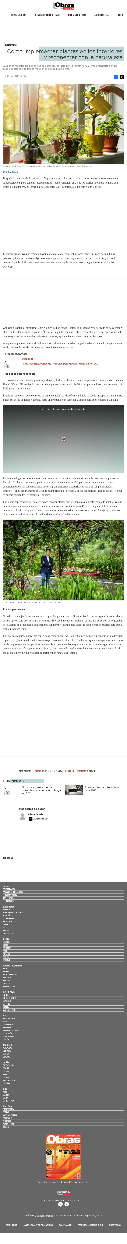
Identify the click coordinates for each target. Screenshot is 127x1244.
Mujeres (6, 932)
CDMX (5, 953)
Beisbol (6, 973)
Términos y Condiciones (90, 1227)
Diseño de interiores (76, 771)
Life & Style (9, 994)
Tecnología (7, 923)
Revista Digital (9, 988)
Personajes (7, 1120)
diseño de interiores (45, 771)
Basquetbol (8, 979)
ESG (4, 929)
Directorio (115, 1227)
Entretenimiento (9, 999)
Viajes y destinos (10, 1117)
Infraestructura (77, 15)
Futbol (6, 970)
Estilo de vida (8, 1102)
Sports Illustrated (12, 967)
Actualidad (7, 1049)
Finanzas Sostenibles (11, 1032)
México (5, 947)
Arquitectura (101, 15)
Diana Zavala (35, 816)
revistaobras (60, 1206)
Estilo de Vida (8, 1126)
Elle (5, 1090)
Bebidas (6, 1114)
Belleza (6, 1079)
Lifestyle (6, 985)
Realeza (6, 1070)
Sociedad (6, 962)
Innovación (7, 1035)
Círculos (6, 1073)
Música (6, 1008)
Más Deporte (8, 982)
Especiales (7, 1058)
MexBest (8, 1108)
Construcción (18, 15)
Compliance (65, 1227)
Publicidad (12, 1227)
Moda (5, 1076)
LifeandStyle (8, 935)
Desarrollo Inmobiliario (47, 15)
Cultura (6, 1085)
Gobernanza (8, 1026)
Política (7, 941)
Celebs (5, 1099)
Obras (6, 888)
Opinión (6, 959)
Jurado (6, 1129)
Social (5, 1023)
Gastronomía (8, 1111)
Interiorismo (11, 45)
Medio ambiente (9, 1020)
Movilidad (7, 1029)
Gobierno (6, 944)
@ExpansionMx (40, 820)
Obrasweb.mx (66, 1206)
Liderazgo (7, 1052)
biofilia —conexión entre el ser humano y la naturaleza (50, 262)
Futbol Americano (10, 976)
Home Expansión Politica (13, 914)
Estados (6, 956)
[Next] (120, 788)
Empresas (7, 911)
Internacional (8, 920)
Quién (6, 1064)
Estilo (5, 996)
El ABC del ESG (8, 1038)
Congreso (7, 950)
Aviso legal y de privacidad (38, 1227)
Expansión (8, 908)
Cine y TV (6, 1006)
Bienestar (7, 1123)
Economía (6, 917)
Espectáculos (8, 1067)
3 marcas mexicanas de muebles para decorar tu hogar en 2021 (60, 363)
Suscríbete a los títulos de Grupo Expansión (63, 1183)
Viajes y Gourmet (10, 1011)
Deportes (7, 1003)
